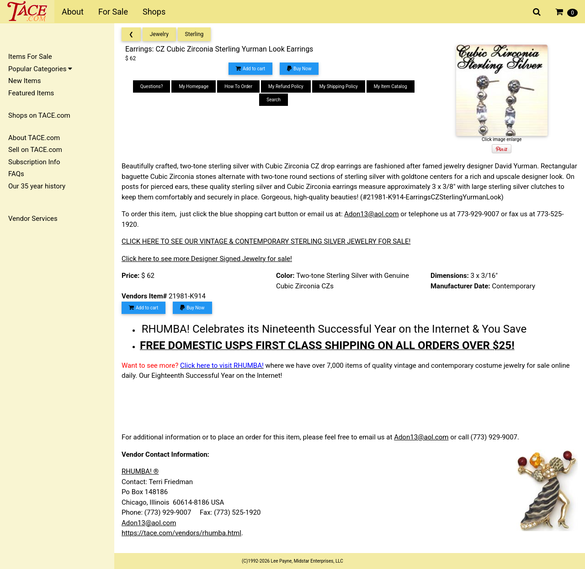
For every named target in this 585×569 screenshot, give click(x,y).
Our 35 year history (36, 186)
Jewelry (159, 34)
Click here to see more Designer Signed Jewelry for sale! (207, 259)
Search (273, 99)
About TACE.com (34, 138)
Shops (154, 11)
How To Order (238, 86)
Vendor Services (33, 218)
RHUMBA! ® (140, 471)
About (73, 11)
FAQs (16, 174)
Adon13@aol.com (371, 214)
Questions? (151, 86)
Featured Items (31, 93)
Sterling (194, 34)
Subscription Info (34, 162)
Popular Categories (40, 69)
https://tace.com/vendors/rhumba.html (181, 533)
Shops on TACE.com (39, 115)
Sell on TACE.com (35, 150)
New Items (24, 81)
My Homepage (193, 86)
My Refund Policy (285, 86)
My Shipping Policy (338, 86)
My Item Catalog (390, 86)
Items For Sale (30, 56)
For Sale (113, 11)
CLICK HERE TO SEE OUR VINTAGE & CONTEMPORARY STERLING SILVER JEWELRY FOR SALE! (266, 241)
